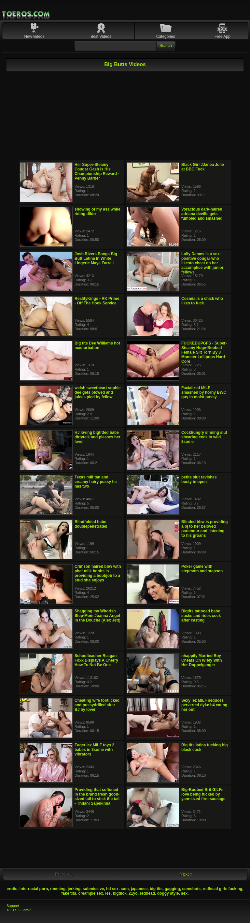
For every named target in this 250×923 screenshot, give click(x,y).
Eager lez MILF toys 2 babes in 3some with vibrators (94, 749)
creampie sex (90, 893)
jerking (74, 888)
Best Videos (100, 36)
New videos (34, 36)
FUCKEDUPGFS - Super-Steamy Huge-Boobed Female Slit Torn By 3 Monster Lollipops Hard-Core (204, 352)
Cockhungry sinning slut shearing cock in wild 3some (204, 437)
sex (184, 893)
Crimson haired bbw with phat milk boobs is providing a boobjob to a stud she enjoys (98, 573)
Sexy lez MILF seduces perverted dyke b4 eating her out (204, 705)
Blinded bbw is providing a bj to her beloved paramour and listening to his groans (204, 529)
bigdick (120, 893)
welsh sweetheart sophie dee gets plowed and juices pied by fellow (97, 392)
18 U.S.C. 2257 (19, 910)
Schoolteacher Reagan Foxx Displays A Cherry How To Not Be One (96, 660)
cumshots (191, 888)
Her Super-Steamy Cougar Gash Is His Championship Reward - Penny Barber (97, 171)
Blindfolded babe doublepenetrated (91, 524)
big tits (156, 888)
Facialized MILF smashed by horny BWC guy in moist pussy (203, 392)
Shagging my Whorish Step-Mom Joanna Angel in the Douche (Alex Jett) (97, 616)
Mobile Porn (26, 14)
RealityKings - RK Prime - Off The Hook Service (97, 300)
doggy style (168, 893)
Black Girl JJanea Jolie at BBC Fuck (202, 166)
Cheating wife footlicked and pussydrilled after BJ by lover (97, 705)
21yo (133, 893)
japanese (139, 888)
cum (125, 888)
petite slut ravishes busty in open (199, 479)
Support (13, 906)
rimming (57, 888)
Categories (165, 36)
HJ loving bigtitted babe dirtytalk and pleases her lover (97, 437)
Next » (185, 874)
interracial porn (34, 888)
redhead (147, 893)
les (108, 893)
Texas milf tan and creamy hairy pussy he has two (96, 482)
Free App (222, 36)
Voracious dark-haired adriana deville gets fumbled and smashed (202, 214)
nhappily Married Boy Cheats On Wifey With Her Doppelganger (201, 660)
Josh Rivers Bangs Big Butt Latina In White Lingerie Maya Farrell (96, 258)
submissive (93, 888)
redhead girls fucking (222, 888)
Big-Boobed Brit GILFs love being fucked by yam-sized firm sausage (203, 794)
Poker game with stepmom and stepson (202, 568)
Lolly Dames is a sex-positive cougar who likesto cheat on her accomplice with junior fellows (202, 263)
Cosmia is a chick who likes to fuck (202, 300)
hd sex (112, 888)
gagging (172, 888)
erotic (12, 888)
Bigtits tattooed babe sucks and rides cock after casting (201, 616)
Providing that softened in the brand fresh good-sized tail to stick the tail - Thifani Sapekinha (97, 796)
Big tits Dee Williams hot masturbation (97, 345)
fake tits (69, 893)
